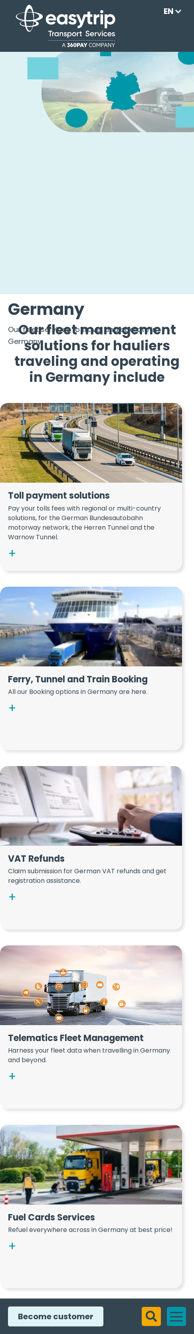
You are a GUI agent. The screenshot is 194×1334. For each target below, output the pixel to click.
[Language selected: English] (169, 11)
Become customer (52, 1316)
